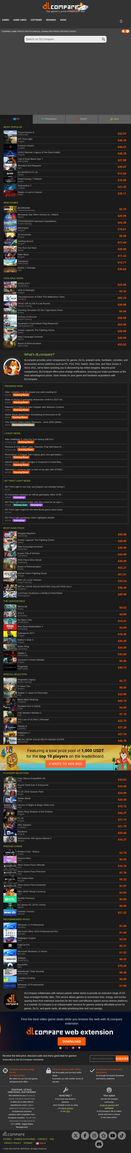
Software (36, 19)
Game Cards (20, 19)
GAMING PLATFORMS (24, 1139)
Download (71, 1041)
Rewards (51, 19)
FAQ (52, 1139)
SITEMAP (28, 1143)
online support (67, 1108)
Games (5, 19)
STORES (7, 1139)
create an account (107, 1105)
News (63, 19)
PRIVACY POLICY (12, 1143)
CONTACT (42, 1139)
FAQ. (68, 1111)
